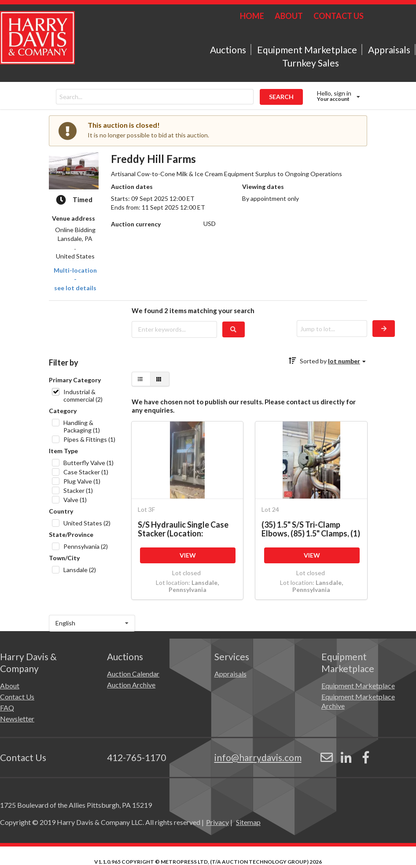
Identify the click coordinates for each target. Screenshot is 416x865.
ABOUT (289, 16)
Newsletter (17, 718)
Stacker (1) (78, 490)
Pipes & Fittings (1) (89, 439)
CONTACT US (338, 16)
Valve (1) (75, 499)
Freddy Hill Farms (153, 158)
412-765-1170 (136, 757)
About (9, 685)
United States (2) (86, 523)
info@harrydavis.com (258, 757)
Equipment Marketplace (307, 49)
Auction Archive (131, 684)
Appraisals (389, 49)
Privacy (217, 822)
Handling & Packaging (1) (81, 426)
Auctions (228, 49)
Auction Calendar (133, 673)
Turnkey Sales (310, 62)
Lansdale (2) (79, 569)
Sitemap (248, 822)
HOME (252, 16)
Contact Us (17, 696)
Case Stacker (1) (85, 472)
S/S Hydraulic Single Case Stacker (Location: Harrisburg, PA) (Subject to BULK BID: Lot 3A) (185, 528)
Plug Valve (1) (81, 481)
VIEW (188, 555)
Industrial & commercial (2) (83, 395)
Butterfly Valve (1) (88, 462)
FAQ (7, 707)
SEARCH (281, 96)
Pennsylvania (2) (85, 546)
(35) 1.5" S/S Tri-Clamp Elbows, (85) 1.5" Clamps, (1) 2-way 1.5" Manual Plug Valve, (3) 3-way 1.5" (310, 528)
